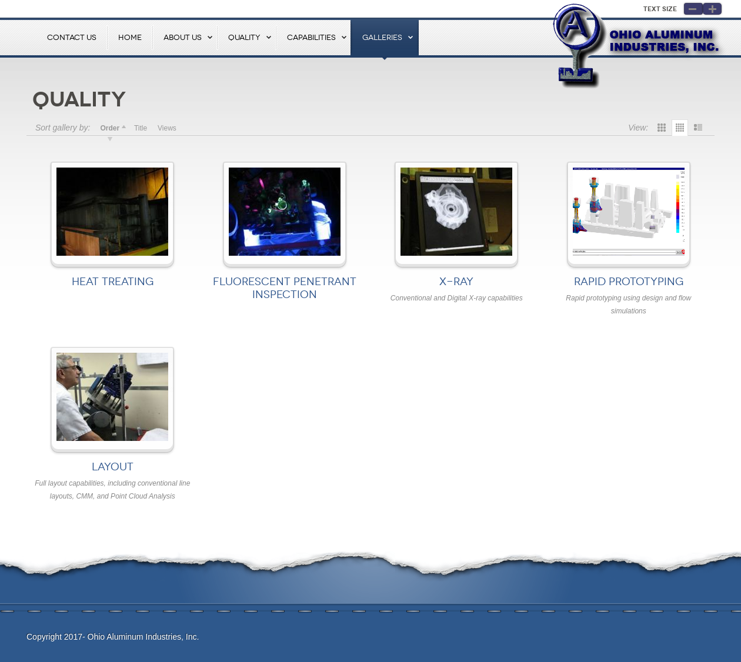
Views (167, 128)
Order (109, 128)
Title (140, 128)
